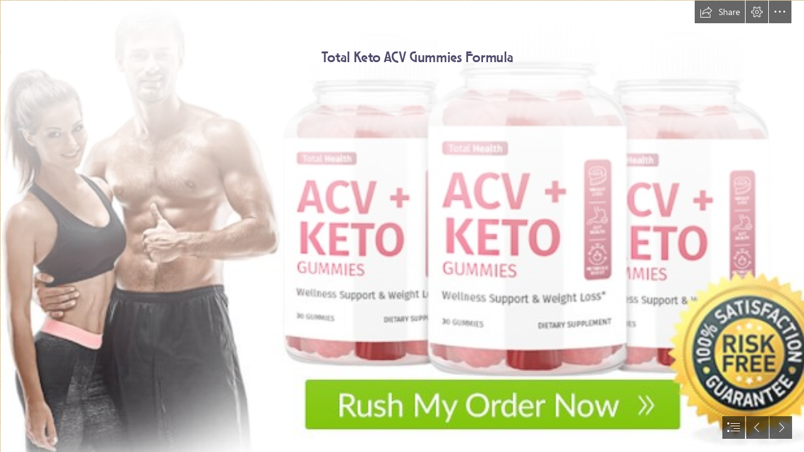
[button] (720, 12)
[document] (402, 226)
